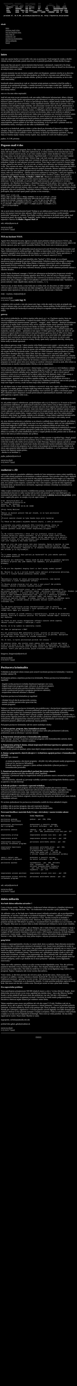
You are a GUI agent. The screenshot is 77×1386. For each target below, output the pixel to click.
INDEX (38, 1088)
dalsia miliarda (11, 45)
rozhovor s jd (10, 41)
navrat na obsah (7, 234)
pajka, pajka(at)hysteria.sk (11, 463)
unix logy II (10, 39)
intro (7, 32)
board (8, 47)
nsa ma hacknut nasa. (13, 37)
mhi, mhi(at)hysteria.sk (9, 230)
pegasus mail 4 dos (13, 34)
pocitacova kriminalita (14, 43)
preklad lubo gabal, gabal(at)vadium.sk (38, 1012)
